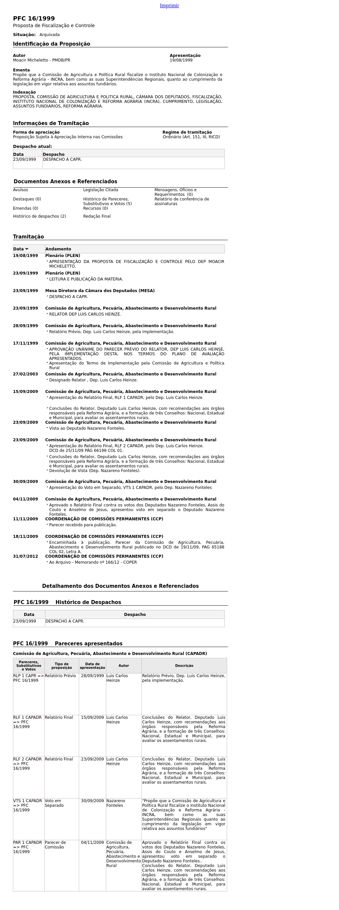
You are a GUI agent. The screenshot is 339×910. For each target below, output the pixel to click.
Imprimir (169, 5)
